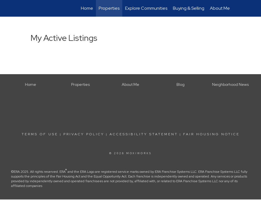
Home (87, 8)
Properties (109, 8)
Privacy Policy (83, 134)
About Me (220, 8)
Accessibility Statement (144, 134)
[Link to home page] (29, 8)
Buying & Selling (188, 8)
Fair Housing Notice (211, 134)
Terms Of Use (40, 134)
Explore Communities (146, 8)
